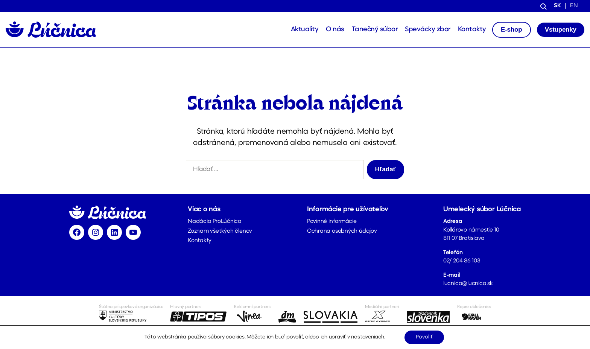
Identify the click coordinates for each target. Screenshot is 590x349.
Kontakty (472, 29)
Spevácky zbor (427, 29)
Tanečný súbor (375, 29)
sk (557, 6)
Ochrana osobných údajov (342, 231)
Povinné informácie (332, 221)
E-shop (511, 29)
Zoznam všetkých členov (220, 231)
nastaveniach (367, 337)
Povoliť (424, 337)
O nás (335, 29)
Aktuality (305, 29)
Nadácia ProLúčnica (215, 221)
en (574, 6)
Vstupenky (560, 29)
